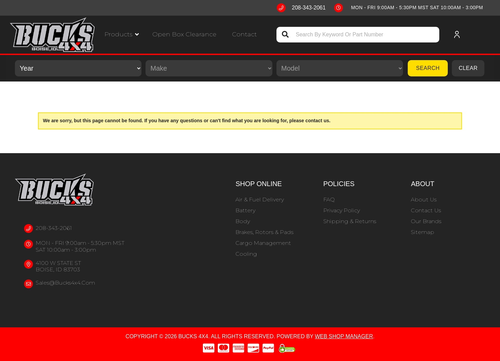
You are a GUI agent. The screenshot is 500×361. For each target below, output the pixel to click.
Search (428, 68)
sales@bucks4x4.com (65, 282)
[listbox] (78, 68)
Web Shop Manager (344, 336)
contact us (317, 120)
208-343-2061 (54, 228)
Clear (468, 68)
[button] (121, 34)
